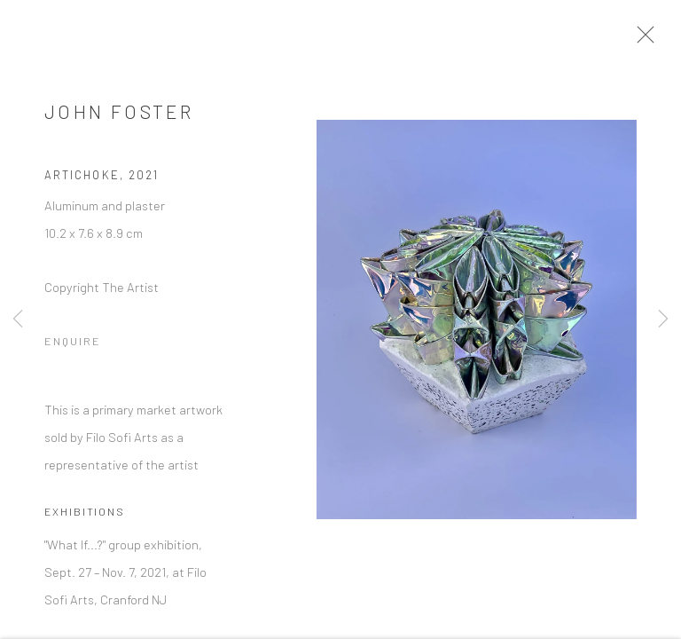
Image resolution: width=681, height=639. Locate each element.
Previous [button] (17, 319)
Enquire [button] (72, 345)
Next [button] (663, 319)
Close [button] (647, 40)
